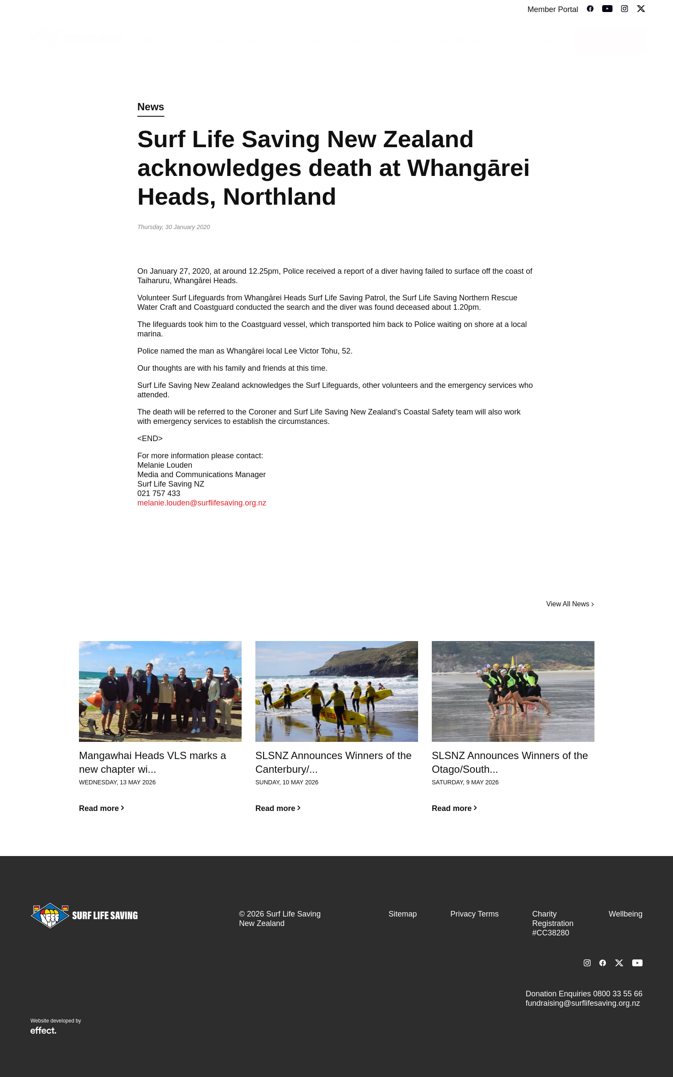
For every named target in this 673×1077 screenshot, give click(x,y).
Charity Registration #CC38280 (552, 923)
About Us (157, 40)
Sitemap (402, 914)
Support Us (258, 40)
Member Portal (552, 9)
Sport (395, 40)
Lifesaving (352, 40)
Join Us (306, 40)
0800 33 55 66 (618, 993)
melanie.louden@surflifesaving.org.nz (201, 503)
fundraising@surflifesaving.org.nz (583, 1003)
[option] (160, 734)
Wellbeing (626, 914)
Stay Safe (206, 40)
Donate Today (610, 40)
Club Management (452, 40)
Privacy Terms (474, 914)
